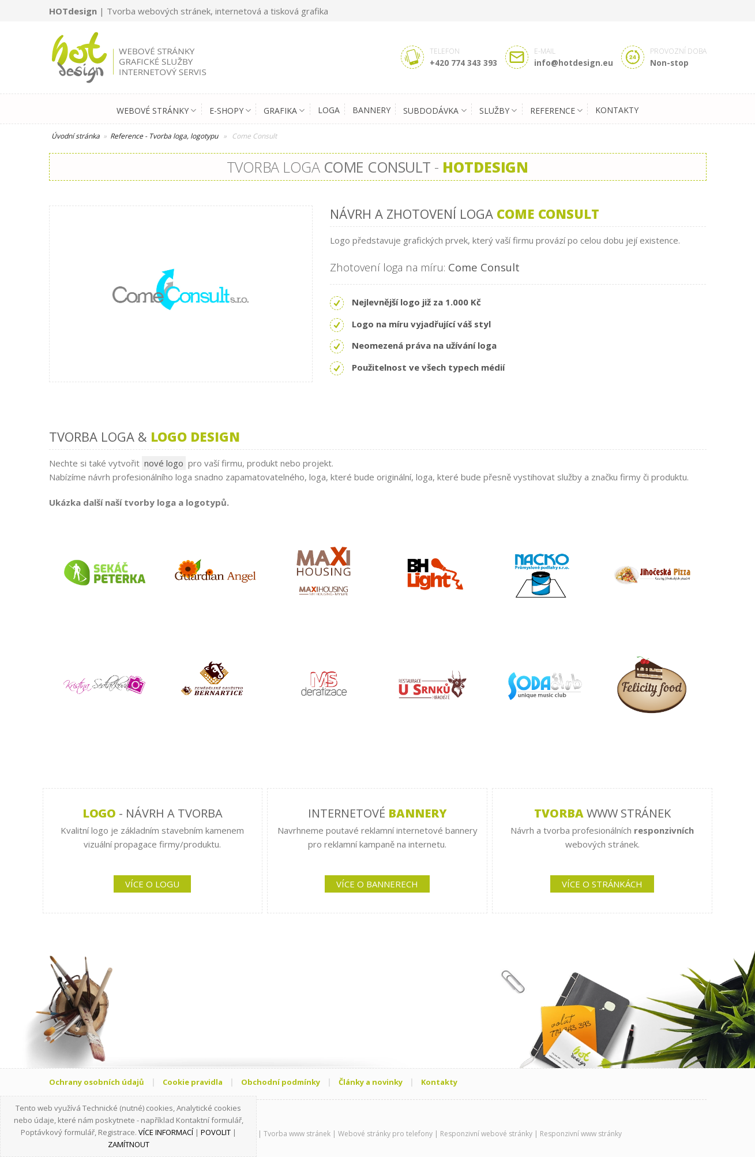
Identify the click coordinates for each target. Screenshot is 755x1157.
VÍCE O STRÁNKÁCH (602, 884)
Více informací (165, 1132)
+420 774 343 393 (463, 62)
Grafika (284, 111)
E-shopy (230, 111)
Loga (329, 109)
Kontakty (616, 109)
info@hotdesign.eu (573, 62)
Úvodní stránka (75, 136)
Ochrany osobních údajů (96, 1082)
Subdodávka (434, 111)
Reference (556, 111)
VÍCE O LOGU (152, 884)
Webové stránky (156, 111)
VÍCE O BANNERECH (377, 884)
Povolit (216, 1132)
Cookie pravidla (193, 1082)
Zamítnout (128, 1144)
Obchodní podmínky (280, 1082)
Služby (498, 111)
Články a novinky (371, 1082)
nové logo (163, 463)
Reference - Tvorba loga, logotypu (164, 136)
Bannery (371, 109)
